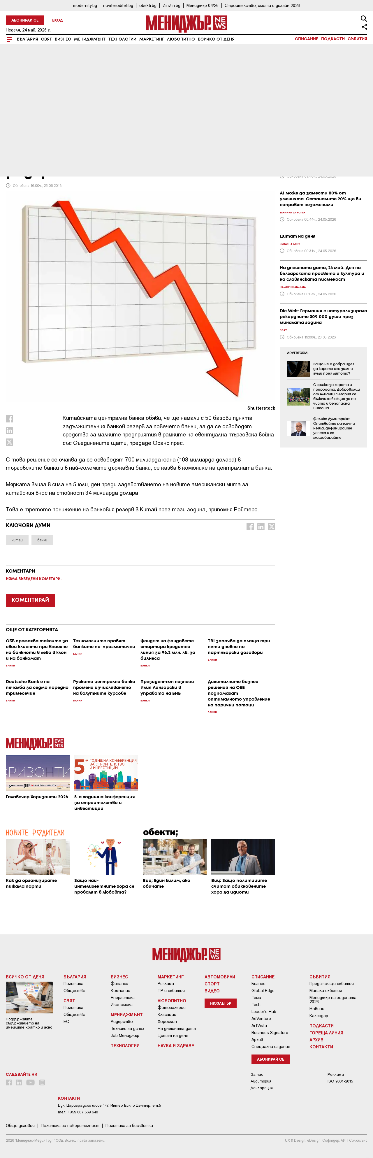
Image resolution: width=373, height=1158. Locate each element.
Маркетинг (151, 39)
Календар (318, 1016)
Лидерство (122, 1022)
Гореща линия (326, 1033)
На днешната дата (177, 1029)
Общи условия (20, 1126)
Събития (357, 39)
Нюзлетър (220, 1003)
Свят (46, 39)
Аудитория (261, 1081)
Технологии (122, 39)
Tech (256, 1005)
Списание (306, 39)
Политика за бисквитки (129, 1126)
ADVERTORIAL (298, 353)
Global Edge (263, 991)
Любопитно (181, 39)
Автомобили (220, 977)
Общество (74, 991)
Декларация (262, 1088)
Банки (14, 132)
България (27, 39)
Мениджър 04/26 (202, 5)
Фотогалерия (172, 1008)
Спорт (212, 984)
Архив (257, 1040)
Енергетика (123, 998)
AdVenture (261, 1019)
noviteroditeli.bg (118, 5)
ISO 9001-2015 (340, 1081)
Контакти (321, 1047)
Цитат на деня (173, 1036)
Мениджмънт (89, 39)
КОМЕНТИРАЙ (30, 600)
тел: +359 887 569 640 (78, 1112)
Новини (316, 1009)
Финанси (119, 984)
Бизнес (63, 39)
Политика (73, 984)
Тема (256, 998)
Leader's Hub (263, 1012)
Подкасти (333, 39)
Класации (167, 1015)
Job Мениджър (125, 1036)
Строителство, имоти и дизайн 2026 (262, 5)
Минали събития (325, 991)
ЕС (66, 1022)
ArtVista (259, 1026)
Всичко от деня (216, 39)
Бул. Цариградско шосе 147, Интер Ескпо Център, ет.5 (109, 1105)
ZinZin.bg (171, 5)
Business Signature (269, 1033)
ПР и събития (171, 991)
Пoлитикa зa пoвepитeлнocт (70, 1126)
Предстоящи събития (331, 984)
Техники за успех (127, 1029)
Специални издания (270, 1047)
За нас (257, 1074)
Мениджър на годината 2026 (332, 1000)
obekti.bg (147, 5)
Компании (120, 991)
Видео (212, 991)
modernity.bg (85, 5)
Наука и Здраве (176, 1045)
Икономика (122, 1005)
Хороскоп (167, 1022)
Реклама (166, 984)
